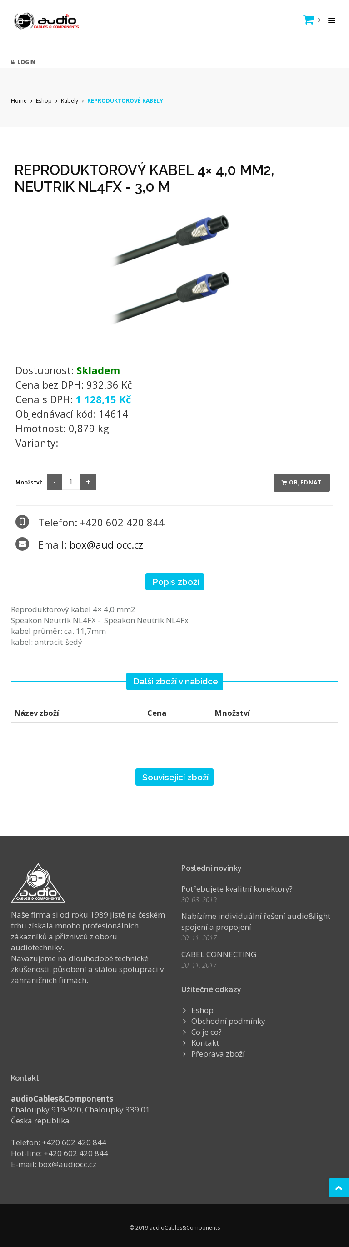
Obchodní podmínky (228, 1021)
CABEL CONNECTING (218, 954)
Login (23, 62)
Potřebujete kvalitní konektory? (237, 888)
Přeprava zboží (218, 1053)
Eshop (44, 101)
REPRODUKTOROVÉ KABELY (125, 101)
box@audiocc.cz (106, 544)
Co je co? (206, 1032)
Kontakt (205, 1043)
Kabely (69, 101)
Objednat (302, 482)
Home (19, 101)
